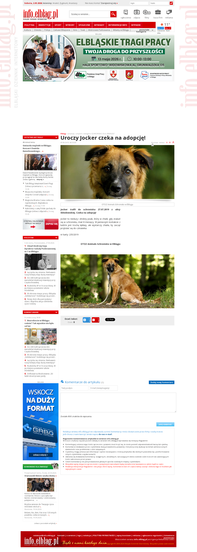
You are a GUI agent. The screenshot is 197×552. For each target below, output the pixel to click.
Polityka (29, 25)
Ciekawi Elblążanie (61, 30)
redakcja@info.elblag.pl (44, 535)
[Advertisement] (98, 107)
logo (79, 535)
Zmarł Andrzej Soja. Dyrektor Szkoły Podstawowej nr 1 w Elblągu (40, 248)
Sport (58, 25)
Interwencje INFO (117, 25)
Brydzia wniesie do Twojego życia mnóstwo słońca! (39, 505)
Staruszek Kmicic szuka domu (40, 475)
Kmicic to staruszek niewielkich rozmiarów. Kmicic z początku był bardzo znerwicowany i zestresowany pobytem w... (40, 496)
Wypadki (136, 25)
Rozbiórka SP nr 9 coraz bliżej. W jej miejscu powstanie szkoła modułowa (40, 288)
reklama (136, 535)
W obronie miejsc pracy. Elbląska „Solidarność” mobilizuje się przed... (40, 294)
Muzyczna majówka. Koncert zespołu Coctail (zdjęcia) (37, 193)
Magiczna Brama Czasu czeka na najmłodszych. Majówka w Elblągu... (39, 203)
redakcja (87, 535)
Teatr (82, 30)
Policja (47, 30)
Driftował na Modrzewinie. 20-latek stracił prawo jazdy (38, 374)
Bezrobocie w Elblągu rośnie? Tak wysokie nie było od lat (39, 323)
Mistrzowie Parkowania (99, 30)
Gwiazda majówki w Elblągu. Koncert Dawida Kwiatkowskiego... (37, 148)
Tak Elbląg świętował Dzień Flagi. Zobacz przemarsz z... (39, 185)
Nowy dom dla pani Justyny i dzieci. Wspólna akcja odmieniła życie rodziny (38, 301)
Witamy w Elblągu (121, 30)
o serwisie (70, 535)
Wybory (70, 25)
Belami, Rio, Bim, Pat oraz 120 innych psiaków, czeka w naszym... (40, 513)
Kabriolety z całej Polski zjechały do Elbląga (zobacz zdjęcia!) (40, 210)
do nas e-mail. (106, 434)
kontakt (61, 535)
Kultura (27, 30)
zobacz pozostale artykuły (45, 523)
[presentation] (131, 421)
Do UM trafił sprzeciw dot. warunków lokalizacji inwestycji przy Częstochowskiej (39, 280)
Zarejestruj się (109, 3)
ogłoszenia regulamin (152, 535)
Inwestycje (44, 25)
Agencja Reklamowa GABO (162, 539)
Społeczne (84, 25)
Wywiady (99, 25)
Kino (75, 30)
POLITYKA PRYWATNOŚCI (104, 535)
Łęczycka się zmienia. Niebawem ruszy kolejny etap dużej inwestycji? (39, 273)
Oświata (37, 30)
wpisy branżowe (124, 535)
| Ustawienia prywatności (168, 536)
